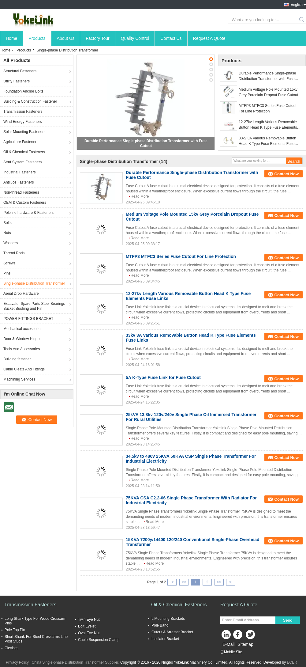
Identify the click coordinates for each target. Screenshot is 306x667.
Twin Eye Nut (89, 619)
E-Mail (228, 644)
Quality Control (135, 38)
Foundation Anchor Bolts (23, 91)
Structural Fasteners (19, 71)
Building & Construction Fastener (30, 101)
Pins (6, 273)
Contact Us (170, 38)
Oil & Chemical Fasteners (24, 152)
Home (11, 38)
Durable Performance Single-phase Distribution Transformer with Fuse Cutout (267, 76)
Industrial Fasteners (19, 172)
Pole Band (159, 625)
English (297, 4)
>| (230, 582)
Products (36, 38)
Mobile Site (231, 652)
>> (219, 582)
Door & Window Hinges (22, 339)
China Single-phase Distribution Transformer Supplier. (76, 662)
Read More (140, 196)
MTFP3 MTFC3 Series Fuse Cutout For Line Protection (268, 108)
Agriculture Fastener (19, 142)
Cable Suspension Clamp (98, 640)
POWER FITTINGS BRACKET (28, 318)
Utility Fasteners (16, 81)
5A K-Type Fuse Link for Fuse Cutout (163, 377)
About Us (66, 38)
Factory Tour (98, 38)
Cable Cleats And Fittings (24, 369)
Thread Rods (13, 253)
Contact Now (286, 174)
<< (184, 582)
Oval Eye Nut (89, 633)
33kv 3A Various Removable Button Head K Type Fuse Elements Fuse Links (267, 141)
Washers (10, 243)
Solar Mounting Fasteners (24, 132)
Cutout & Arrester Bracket (172, 632)
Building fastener (17, 359)
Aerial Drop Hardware (21, 293)
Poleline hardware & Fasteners (28, 212)
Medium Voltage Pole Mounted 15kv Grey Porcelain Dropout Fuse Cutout (268, 92)
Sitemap (245, 644)
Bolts (7, 223)
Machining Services (19, 379)
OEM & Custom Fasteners (24, 202)
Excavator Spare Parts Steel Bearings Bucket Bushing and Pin (34, 306)
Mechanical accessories (22, 329)
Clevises (11, 648)
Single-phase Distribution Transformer (34, 283)
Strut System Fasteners (22, 162)
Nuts (7, 233)
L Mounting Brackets (168, 618)
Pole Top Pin (15, 630)
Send (287, 620)
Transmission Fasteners (23, 111)
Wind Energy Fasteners (22, 121)
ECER (292, 662)
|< (172, 582)
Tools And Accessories (21, 349)
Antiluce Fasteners (18, 182)
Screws (9, 263)
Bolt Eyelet (86, 626)
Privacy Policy (17, 662)
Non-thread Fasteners (21, 192)
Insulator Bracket (165, 639)
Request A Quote (209, 38)
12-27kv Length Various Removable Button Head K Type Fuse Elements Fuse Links (268, 125)
